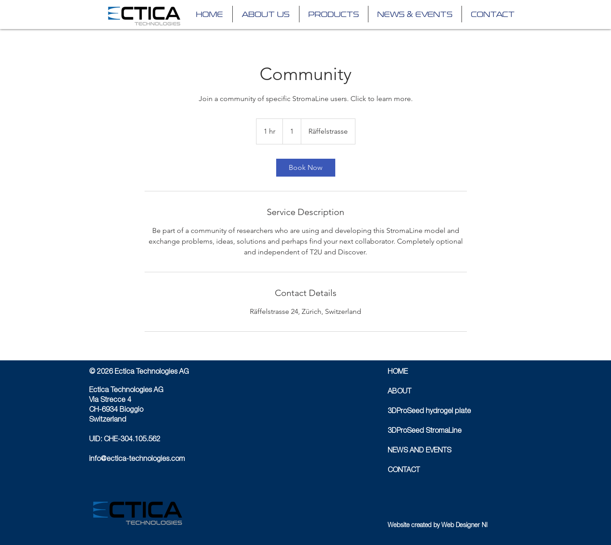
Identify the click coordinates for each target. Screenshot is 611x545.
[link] (305, 168)
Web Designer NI (464, 526)
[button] (333, 14)
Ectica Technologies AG (126, 390)
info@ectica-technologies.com (137, 459)
